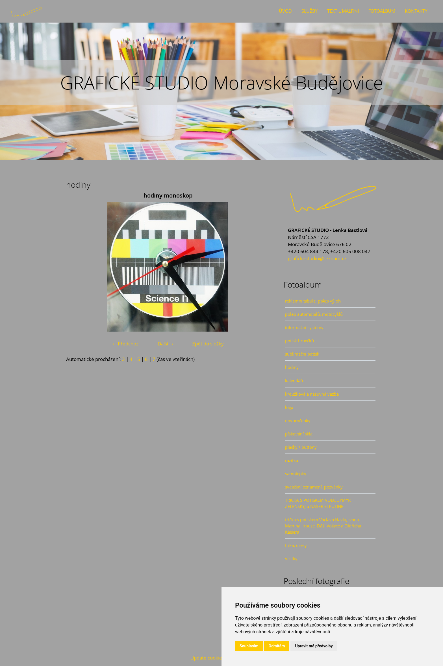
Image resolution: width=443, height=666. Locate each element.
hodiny (292, 367)
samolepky (295, 473)
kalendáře (294, 380)
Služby (309, 11)
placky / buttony (301, 447)
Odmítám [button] (277, 646)
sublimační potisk (302, 354)
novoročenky (297, 420)
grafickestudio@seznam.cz (317, 258)
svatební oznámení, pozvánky (314, 487)
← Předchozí (126, 343)
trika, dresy (296, 545)
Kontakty (416, 11)
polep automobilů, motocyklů (314, 314)
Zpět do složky (208, 343)
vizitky (291, 558)
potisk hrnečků (299, 340)
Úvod (285, 11)
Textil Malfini (343, 11)
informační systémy (304, 327)
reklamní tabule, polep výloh (313, 301)
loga (289, 407)
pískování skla (298, 434)
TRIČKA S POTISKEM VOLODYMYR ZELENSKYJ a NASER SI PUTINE (318, 503)
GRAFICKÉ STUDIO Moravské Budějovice (221, 82)
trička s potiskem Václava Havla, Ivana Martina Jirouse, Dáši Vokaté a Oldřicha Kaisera (323, 526)
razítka (291, 460)
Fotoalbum (381, 11)
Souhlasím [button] (249, 646)
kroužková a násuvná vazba (312, 394)
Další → (166, 343)
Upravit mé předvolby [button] (314, 646)
